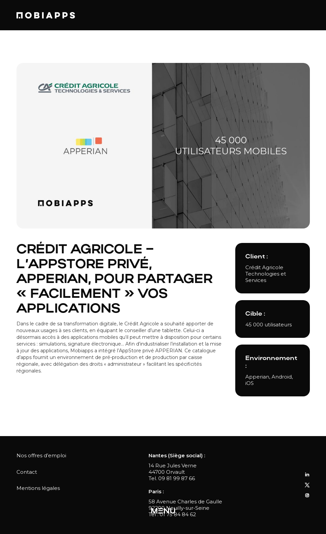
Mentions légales (38, 488)
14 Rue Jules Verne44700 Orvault (173, 468)
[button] (163, 511)
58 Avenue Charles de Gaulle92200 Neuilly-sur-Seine (185, 504)
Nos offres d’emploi (41, 455)
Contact (26, 472)
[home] (45, 15)
